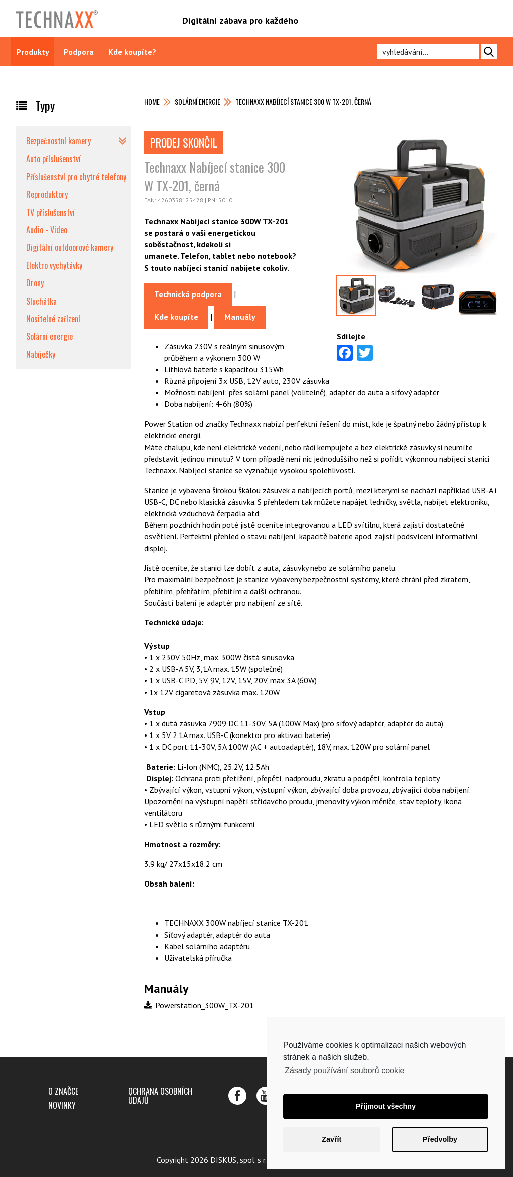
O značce (63, 1091)
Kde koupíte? (132, 52)
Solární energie (197, 101)
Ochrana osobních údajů (160, 1095)
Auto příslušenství (53, 159)
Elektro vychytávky (54, 265)
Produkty (32, 52)
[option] (417, 202)
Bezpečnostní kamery (58, 141)
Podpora (79, 52)
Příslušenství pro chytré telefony (76, 177)
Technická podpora (188, 294)
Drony (35, 283)
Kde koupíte (176, 317)
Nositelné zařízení (53, 319)
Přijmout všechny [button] (386, 1106)
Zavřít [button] (331, 1139)
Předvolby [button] (439, 1139)
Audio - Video (46, 230)
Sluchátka (41, 301)
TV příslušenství (50, 212)
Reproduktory (47, 194)
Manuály (239, 317)
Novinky (62, 1105)
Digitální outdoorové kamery (69, 247)
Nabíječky (40, 354)
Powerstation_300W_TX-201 (199, 1005)
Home (152, 101)
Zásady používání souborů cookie (344, 1070)
